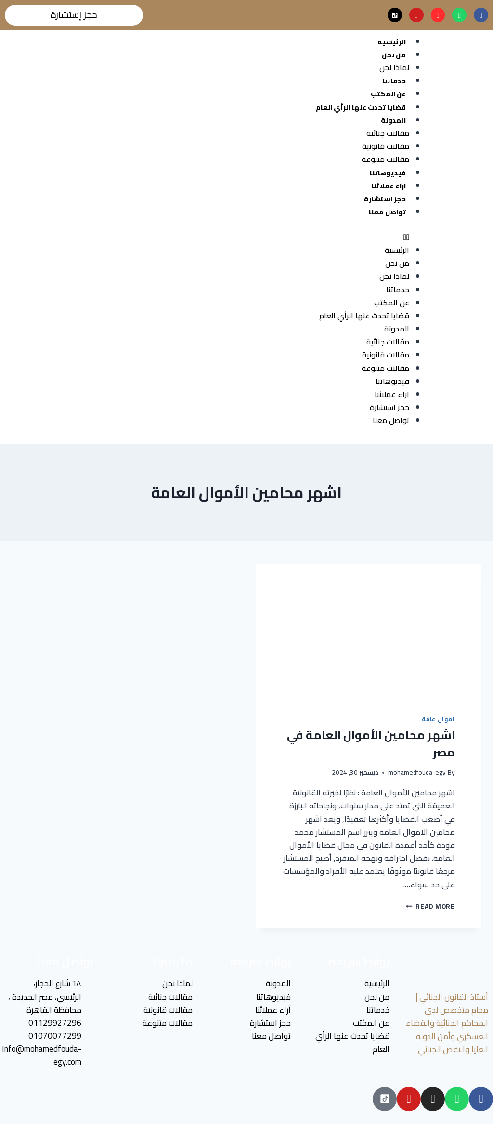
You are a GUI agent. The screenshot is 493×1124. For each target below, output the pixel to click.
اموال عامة (438, 719)
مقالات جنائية (387, 133)
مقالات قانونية (385, 146)
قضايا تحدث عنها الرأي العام (361, 107)
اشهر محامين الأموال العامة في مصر (371, 743)
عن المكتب (388, 94)
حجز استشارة (385, 199)
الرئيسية (391, 42)
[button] (207, 237)
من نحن (394, 55)
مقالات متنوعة (385, 159)
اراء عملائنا (388, 186)
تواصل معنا (387, 212)
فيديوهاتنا (388, 173)
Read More (430, 906)
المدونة (393, 120)
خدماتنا (394, 81)
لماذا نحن (394, 67)
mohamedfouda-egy (417, 773)
